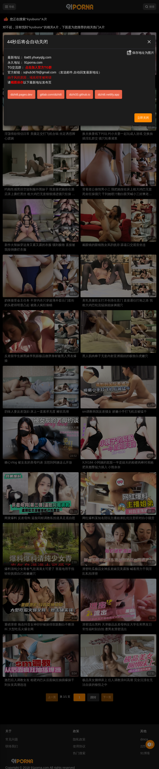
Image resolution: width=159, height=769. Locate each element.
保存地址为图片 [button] (140, 52)
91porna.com (33, 62)
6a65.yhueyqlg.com (37, 57)
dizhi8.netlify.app (108, 94)
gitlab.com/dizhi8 (51, 94)
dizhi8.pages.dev (21, 94)
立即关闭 (143, 117)
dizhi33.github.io (79, 94)
